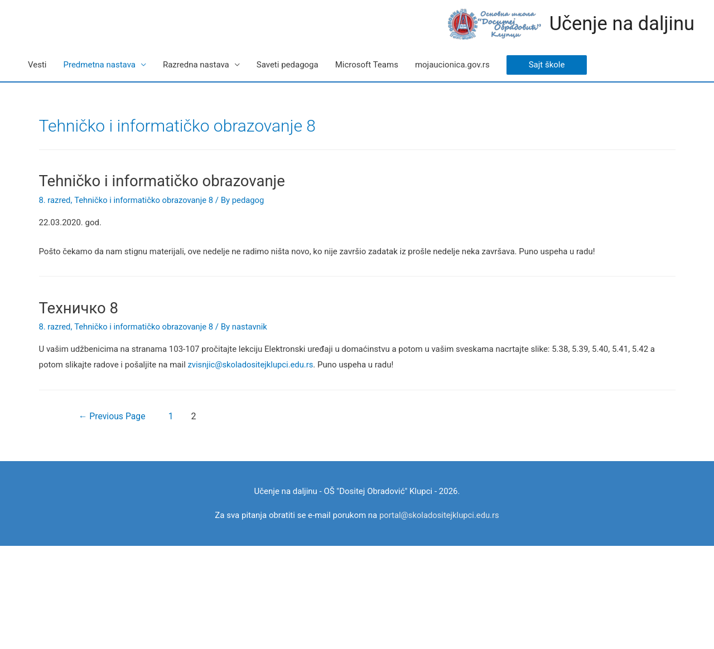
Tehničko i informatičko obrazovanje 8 (145, 200)
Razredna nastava (196, 65)
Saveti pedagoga (288, 65)
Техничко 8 (78, 307)
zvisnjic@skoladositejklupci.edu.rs (251, 364)
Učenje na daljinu (620, 23)
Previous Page (114, 415)
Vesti (37, 65)
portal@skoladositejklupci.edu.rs (439, 514)
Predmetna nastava (99, 65)
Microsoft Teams (366, 65)
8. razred (55, 200)
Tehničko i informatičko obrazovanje (160, 181)
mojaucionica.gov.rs (452, 65)
